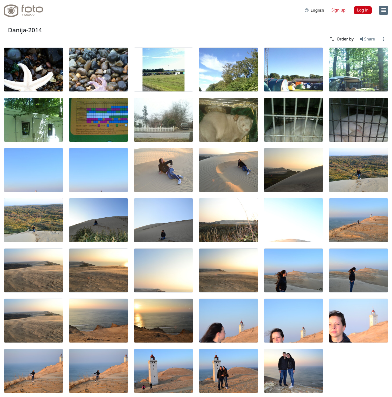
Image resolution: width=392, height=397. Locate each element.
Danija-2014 (25, 30)
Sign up (339, 10)
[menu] (383, 10)
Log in (362, 10)
